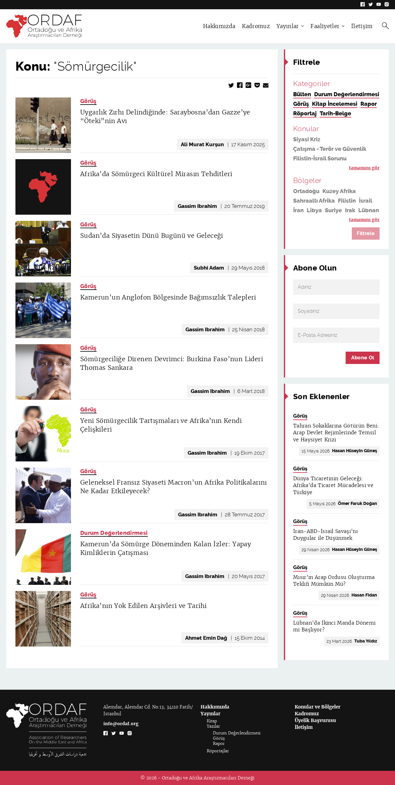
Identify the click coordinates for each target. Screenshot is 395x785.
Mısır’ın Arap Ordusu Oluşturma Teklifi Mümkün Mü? (334, 580)
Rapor (368, 104)
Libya (314, 210)
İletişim (362, 26)
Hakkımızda (219, 26)
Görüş (88, 101)
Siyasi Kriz (306, 139)
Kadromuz (256, 26)
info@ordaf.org (121, 723)
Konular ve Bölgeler (317, 707)
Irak (350, 210)
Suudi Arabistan (329, 220)
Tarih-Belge (335, 113)
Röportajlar (218, 751)
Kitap (212, 721)
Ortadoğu (306, 191)
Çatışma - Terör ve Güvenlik (329, 149)
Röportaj (305, 113)
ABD (299, 220)
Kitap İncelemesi (334, 104)
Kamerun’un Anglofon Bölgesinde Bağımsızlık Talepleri (168, 297)
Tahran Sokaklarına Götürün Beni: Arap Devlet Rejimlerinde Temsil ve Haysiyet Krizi (336, 433)
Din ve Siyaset (312, 168)
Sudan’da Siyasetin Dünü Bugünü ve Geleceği (151, 236)
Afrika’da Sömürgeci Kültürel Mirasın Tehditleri (156, 174)
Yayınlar (287, 26)
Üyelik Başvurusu (315, 720)
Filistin (347, 200)
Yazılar (213, 726)
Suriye (333, 210)
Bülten (302, 94)
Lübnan (368, 210)
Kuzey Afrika (339, 191)
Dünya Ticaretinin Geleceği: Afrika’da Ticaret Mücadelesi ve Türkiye (333, 485)
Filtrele (366, 233)
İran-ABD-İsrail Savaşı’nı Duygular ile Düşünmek (325, 534)
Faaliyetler (324, 26)
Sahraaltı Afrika (314, 200)
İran (298, 210)
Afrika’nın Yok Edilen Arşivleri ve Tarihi (143, 606)
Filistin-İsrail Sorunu (320, 158)
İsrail (365, 200)
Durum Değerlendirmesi (114, 533)
